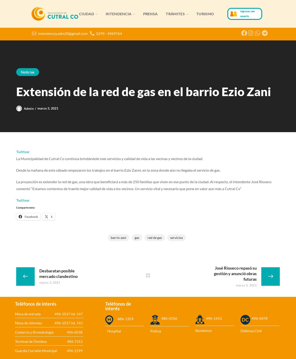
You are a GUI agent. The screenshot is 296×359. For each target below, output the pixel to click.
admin (29, 108)
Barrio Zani (118, 238)
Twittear (23, 151)
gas (137, 238)
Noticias (27, 72)
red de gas (155, 238)
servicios (176, 238)
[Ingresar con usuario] (233, 14)
